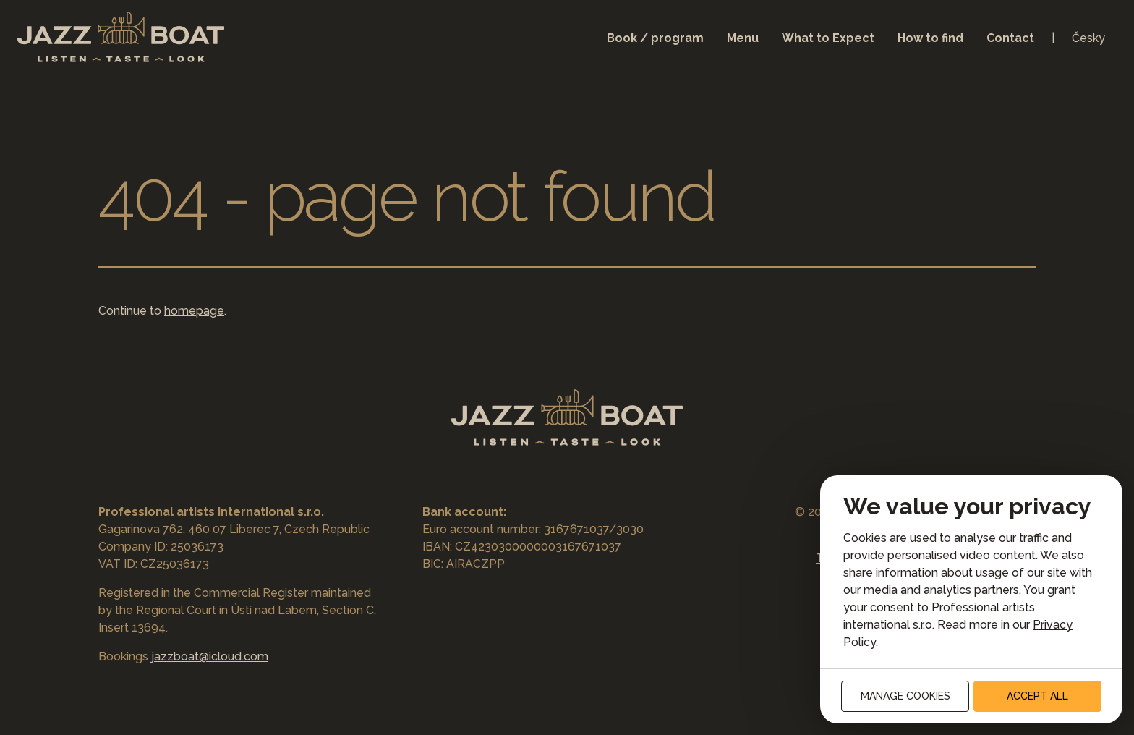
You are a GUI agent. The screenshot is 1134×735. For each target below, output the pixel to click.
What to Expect (828, 38)
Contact (1010, 38)
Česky (1088, 38)
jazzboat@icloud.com (209, 656)
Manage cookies (905, 696)
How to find (930, 38)
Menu (743, 38)
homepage (194, 311)
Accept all (1037, 696)
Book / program (655, 38)
